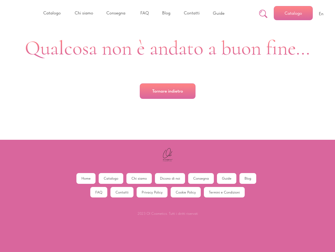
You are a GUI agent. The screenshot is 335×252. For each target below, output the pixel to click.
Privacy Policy (152, 192)
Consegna (201, 178)
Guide (226, 178)
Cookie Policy (186, 192)
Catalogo (111, 178)
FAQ (98, 192)
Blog (247, 178)
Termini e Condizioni (224, 192)
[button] (51, 13)
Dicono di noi (170, 178)
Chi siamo (139, 178)
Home (86, 178)
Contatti (122, 192)
